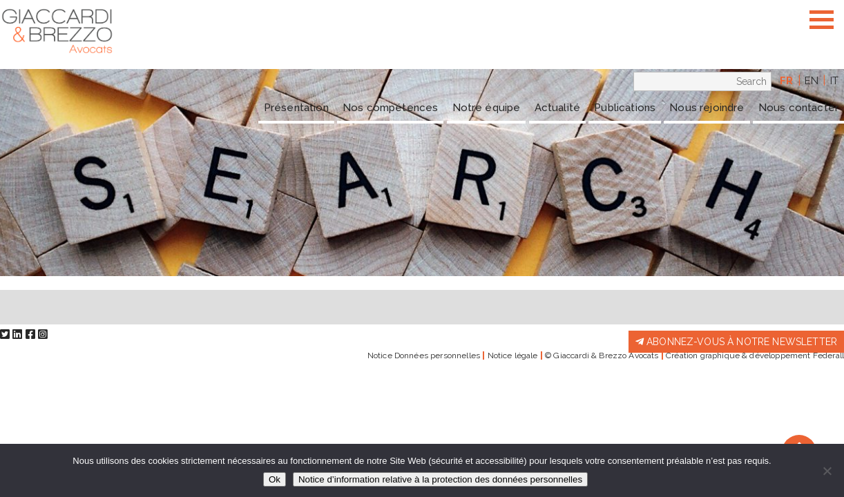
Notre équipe (486, 107)
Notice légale (513, 355)
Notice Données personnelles (423, 355)
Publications (624, 107)
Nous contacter (798, 107)
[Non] (827, 471)
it (834, 81)
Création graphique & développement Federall (755, 355)
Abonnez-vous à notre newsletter (736, 341)
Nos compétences (390, 107)
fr (786, 81)
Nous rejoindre (706, 107)
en (811, 81)
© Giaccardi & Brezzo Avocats (601, 355)
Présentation (296, 107)
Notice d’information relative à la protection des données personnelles (440, 479)
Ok (274, 479)
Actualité (557, 107)
